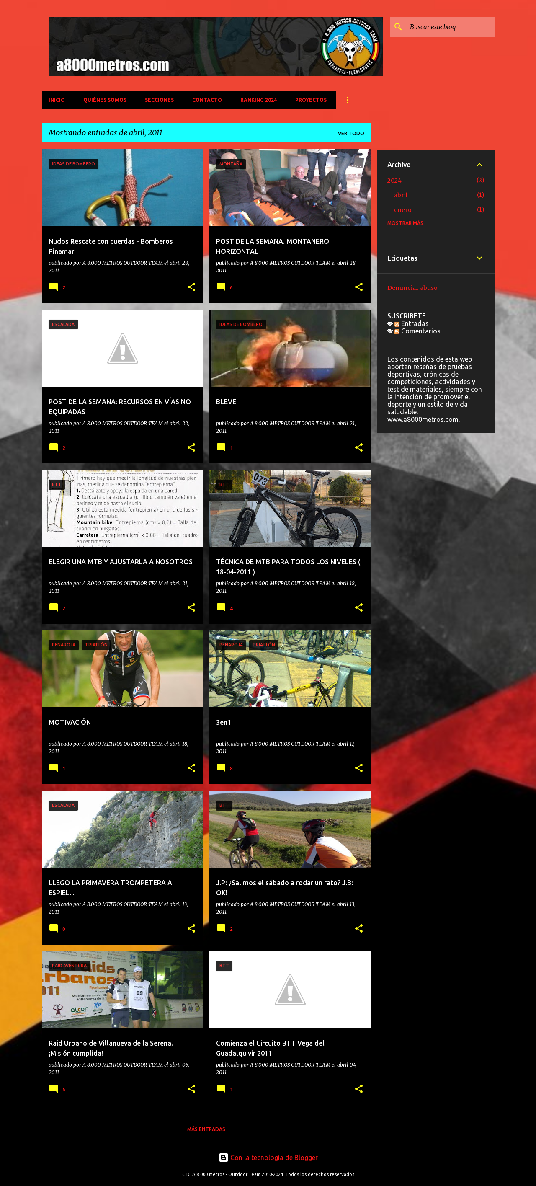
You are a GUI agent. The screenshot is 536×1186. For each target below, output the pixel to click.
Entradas (411, 323)
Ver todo (351, 133)
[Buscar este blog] (451, 27)
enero (403, 210)
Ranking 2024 (258, 100)
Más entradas (206, 1129)
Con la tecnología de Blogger (268, 1157)
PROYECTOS (311, 100)
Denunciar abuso (412, 288)
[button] (191, 287)
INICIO (57, 100)
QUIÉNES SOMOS (104, 100)
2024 (394, 180)
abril (400, 195)
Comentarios (417, 331)
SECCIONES (159, 100)
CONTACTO (207, 100)
